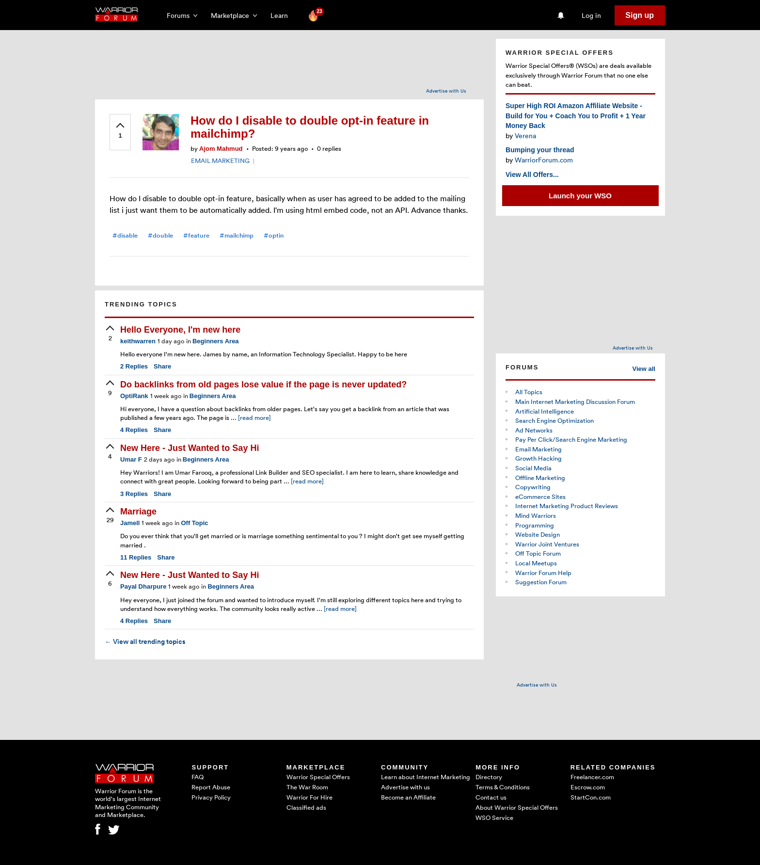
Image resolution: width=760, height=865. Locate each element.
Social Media (533, 468)
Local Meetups (536, 563)
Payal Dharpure (143, 586)
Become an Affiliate (408, 797)
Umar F (131, 459)
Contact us (491, 797)
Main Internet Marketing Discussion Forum (575, 401)
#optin (274, 235)
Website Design (537, 534)
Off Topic (194, 523)
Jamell (130, 523)
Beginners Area (215, 341)
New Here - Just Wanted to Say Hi (189, 448)
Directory (488, 776)
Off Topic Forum (538, 553)
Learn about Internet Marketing (425, 776)
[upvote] (120, 131)
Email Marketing (538, 449)
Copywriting (533, 486)
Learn (282, 15)
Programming (534, 525)
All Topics (528, 391)
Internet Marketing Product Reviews (566, 505)
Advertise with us (405, 787)
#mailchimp (236, 235)
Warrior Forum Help (543, 572)
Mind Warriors (535, 515)
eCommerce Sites (540, 496)
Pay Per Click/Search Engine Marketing (571, 439)
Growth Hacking (538, 458)
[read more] (254, 417)
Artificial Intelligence (544, 411)
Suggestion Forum (541, 581)
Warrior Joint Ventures (547, 544)
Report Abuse (210, 787)
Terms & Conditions (502, 787)
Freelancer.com (592, 776)
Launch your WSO (580, 196)
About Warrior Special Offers (516, 807)
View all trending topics (145, 641)
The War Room (307, 787)
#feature (196, 235)
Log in (591, 15)
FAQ (197, 776)
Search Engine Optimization (554, 420)
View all (644, 368)
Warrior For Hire (309, 797)
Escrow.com (587, 787)
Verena (525, 135)
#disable (125, 235)
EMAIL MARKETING (220, 160)
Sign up (639, 15)
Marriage (138, 511)
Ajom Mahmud (221, 148)
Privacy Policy (211, 797)
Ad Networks (534, 430)
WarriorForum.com (544, 159)
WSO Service (494, 817)
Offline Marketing (540, 477)
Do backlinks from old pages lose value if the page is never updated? (263, 384)
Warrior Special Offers (318, 776)
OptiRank (134, 396)
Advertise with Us (446, 90)
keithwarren (138, 341)
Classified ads (306, 807)
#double (160, 235)
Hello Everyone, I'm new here (180, 330)
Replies (134, 366)
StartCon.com (590, 797)
